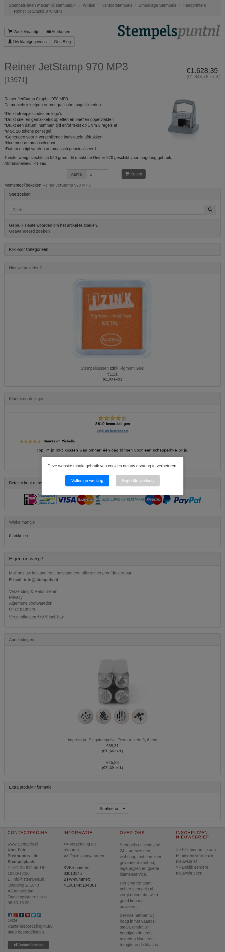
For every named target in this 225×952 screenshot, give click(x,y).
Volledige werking (87, 480)
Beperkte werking (138, 480)
